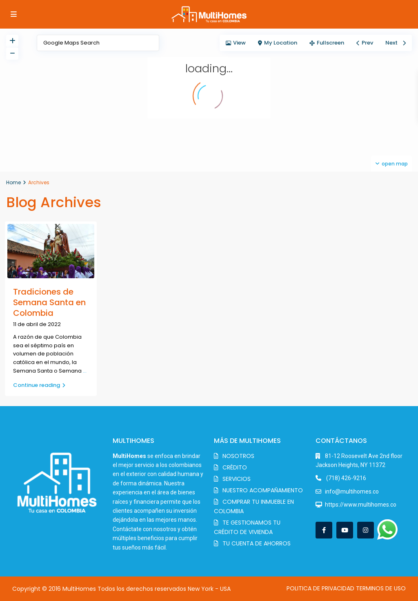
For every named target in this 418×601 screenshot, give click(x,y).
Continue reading (39, 385)
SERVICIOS (236, 479)
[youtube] (344, 530)
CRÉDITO (234, 467)
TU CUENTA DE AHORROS (256, 543)
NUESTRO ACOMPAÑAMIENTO (262, 490)
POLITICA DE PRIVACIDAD (320, 588)
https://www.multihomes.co (360, 504)
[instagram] (365, 530)
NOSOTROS (238, 456)
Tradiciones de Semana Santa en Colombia (49, 302)
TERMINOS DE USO (381, 588)
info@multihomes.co (352, 491)
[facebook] (324, 530)
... (85, 371)
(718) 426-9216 (345, 478)
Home (13, 182)
